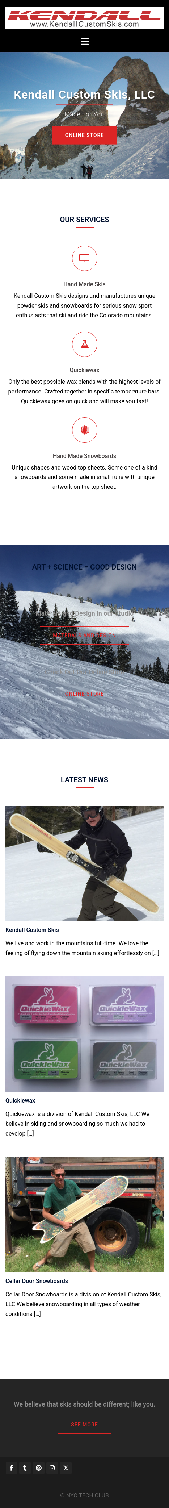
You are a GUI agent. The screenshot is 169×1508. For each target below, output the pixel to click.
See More (84, 1425)
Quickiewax (85, 370)
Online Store (84, 135)
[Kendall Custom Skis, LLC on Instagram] (52, 1468)
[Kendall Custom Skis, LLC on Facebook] (11, 1468)
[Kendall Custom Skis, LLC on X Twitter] (66, 1468)
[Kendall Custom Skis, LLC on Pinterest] (39, 1468)
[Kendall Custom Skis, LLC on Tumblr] (25, 1468)
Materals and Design (84, 635)
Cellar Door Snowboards (36, 1281)
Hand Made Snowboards (84, 456)
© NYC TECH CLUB (84, 1495)
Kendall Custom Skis (32, 929)
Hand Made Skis (84, 284)
